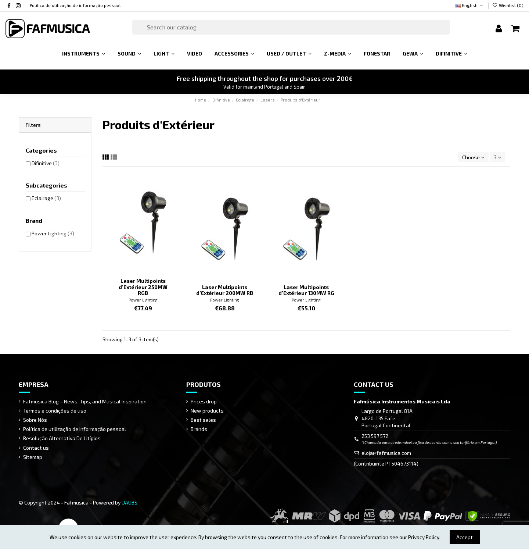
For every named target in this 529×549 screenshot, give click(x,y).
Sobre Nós (35, 420)
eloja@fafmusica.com (386, 453)
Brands (199, 429)
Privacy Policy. (424, 537)
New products (207, 410)
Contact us (36, 448)
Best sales (203, 420)
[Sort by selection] (473, 157)
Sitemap (32, 457)
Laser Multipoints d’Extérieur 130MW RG (306, 290)
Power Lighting (143, 299)
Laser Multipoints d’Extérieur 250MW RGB (143, 287)
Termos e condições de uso (54, 410)
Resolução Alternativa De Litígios (62, 438)
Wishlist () (507, 5)
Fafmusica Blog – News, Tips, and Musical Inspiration (85, 401)
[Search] (291, 27)
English (469, 5)
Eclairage (46, 198)
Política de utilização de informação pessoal (75, 5)
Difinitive (46, 163)
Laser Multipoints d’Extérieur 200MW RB (224, 290)
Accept (464, 537)
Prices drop (204, 401)
